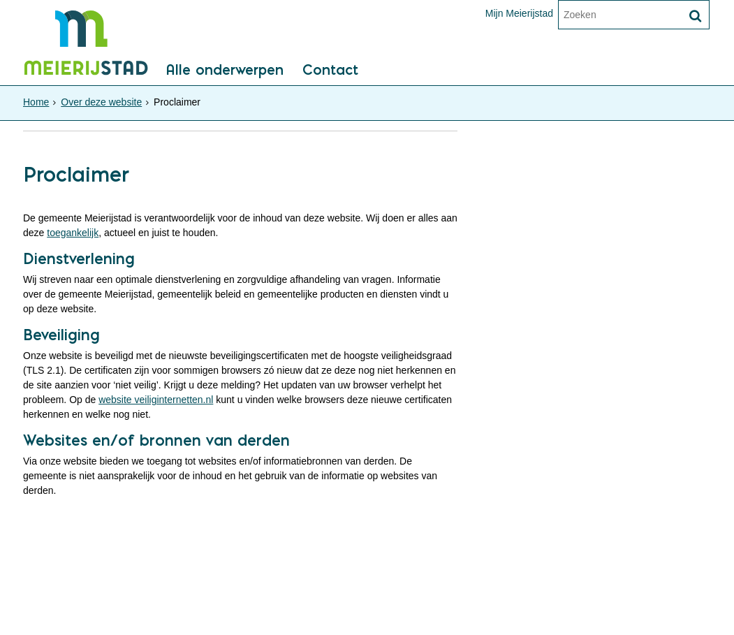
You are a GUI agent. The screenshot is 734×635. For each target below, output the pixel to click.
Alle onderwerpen (225, 70)
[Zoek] (694, 16)
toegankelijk (72, 232)
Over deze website (101, 102)
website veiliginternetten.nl (155, 399)
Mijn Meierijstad (519, 13)
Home (36, 102)
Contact (330, 70)
